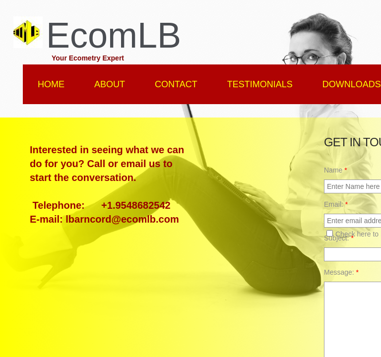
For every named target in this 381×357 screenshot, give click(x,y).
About (109, 84)
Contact (176, 84)
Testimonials (260, 84)
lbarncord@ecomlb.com (122, 219)
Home (51, 84)
